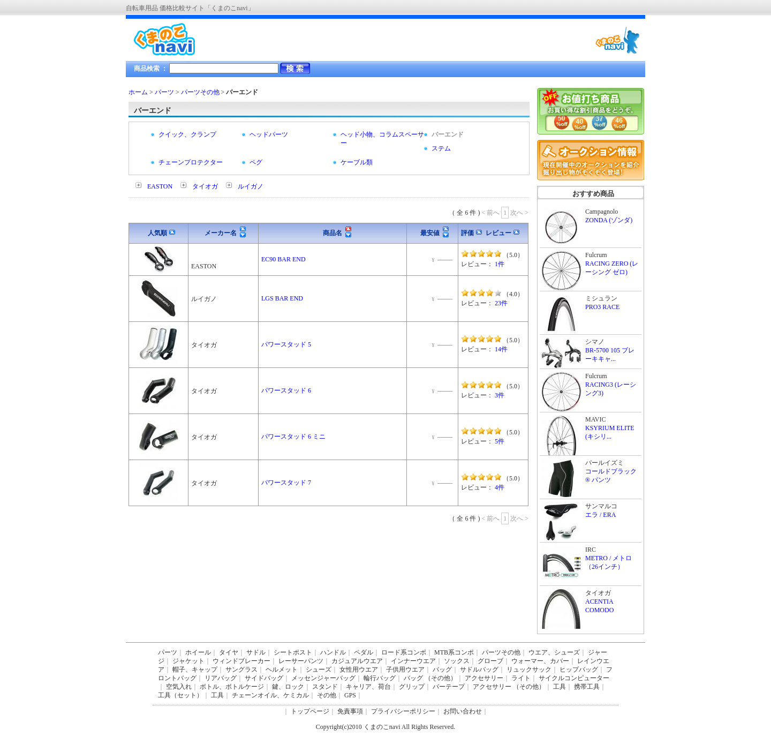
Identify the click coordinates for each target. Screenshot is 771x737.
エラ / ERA (600, 514)
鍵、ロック (288, 686)
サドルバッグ (479, 669)
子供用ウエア (405, 669)
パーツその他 (200, 92)
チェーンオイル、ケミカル (270, 695)
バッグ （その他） (430, 678)
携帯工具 (587, 686)
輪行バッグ (380, 678)
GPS (350, 695)
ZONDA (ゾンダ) (608, 220)
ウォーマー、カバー (540, 661)
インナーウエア (413, 661)
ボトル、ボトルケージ (232, 686)
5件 (499, 441)
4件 (499, 487)
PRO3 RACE (602, 307)
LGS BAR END (282, 298)
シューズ (318, 669)
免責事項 (350, 711)
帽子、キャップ (194, 669)
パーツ (164, 92)
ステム (441, 148)
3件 (499, 395)
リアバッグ (221, 678)
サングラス (241, 669)
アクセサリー (484, 678)
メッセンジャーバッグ (323, 678)
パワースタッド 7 (286, 482)
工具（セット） (180, 695)
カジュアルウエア (357, 661)
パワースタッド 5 (286, 344)
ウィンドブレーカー (241, 661)
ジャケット (188, 661)
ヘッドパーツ (269, 134)
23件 (501, 303)
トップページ (310, 711)
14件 (501, 349)
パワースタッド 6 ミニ (293, 436)
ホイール (198, 652)
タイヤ (228, 652)
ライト (521, 678)
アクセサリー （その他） (509, 686)
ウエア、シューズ (554, 652)
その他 (326, 695)
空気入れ (179, 686)
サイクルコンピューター (574, 678)
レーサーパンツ (300, 661)
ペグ (256, 162)
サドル (256, 652)
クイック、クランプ (187, 134)
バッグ (442, 669)
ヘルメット (282, 669)
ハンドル (333, 652)
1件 (499, 264)
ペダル (363, 652)
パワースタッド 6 (286, 390)
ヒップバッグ (579, 669)
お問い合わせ (462, 711)
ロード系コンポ (403, 652)
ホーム (138, 92)
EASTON (159, 186)
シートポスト (293, 652)
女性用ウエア (358, 669)
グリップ (412, 686)
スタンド (325, 686)
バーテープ (449, 686)
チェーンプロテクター (190, 162)
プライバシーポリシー (403, 711)
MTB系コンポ (454, 652)
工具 (559, 686)
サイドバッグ (264, 678)
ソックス (457, 661)
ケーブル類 (357, 162)
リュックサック (529, 669)
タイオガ (205, 186)
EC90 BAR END (283, 259)
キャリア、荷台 (368, 686)
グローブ (490, 661)
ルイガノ (250, 186)
